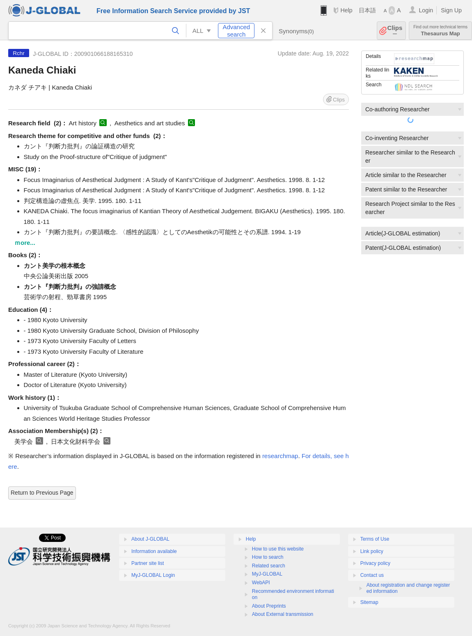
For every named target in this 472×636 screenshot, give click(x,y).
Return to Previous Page (42, 492)
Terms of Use (375, 539)
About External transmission (282, 614)
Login (426, 10)
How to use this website (278, 549)
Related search (268, 566)
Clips (395, 30)
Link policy (371, 551)
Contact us (372, 575)
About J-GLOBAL (150, 539)
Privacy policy (375, 563)
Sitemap (369, 602)
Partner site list (147, 563)
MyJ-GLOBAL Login (153, 575)
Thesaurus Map (440, 31)
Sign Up (451, 10)
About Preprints (269, 606)
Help (346, 10)
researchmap (280, 455)
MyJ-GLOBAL (267, 574)
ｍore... (24, 242)
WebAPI (261, 582)
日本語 (367, 10)
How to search (268, 557)
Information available (154, 551)
